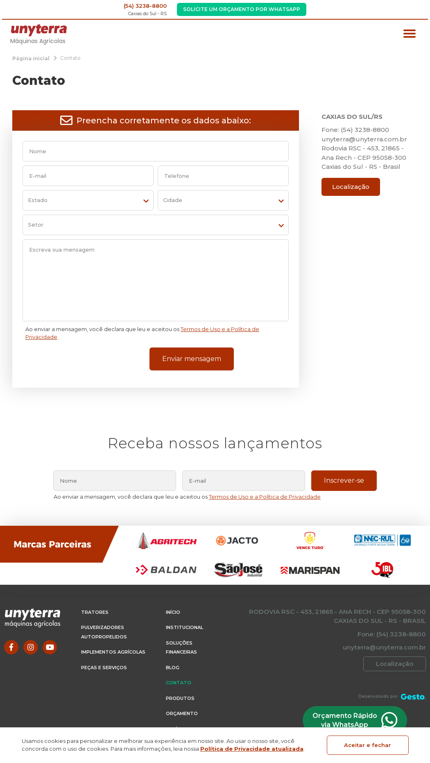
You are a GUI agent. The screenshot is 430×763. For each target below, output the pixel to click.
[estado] (88, 200)
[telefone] (223, 176)
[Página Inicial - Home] (39, 30)
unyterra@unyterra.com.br (364, 139)
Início (173, 612)
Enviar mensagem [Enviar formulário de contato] (191, 359)
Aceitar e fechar (367, 745)
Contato (178, 683)
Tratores (95, 612)
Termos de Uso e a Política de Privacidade (265, 496)
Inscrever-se (344, 480)
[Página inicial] (31, 58)
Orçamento (182, 713)
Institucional (184, 627)
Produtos (180, 698)
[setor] (155, 225)
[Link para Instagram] (30, 647)
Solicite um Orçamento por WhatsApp (241, 9)
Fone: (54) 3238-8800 (355, 130)
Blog (172, 667)
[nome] (156, 151)
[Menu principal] (409, 34)
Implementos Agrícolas (113, 652)
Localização (350, 187)
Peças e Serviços (104, 667)
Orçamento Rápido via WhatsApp (353, 720)
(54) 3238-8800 (145, 5)
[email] (88, 176)
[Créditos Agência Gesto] (413, 696)
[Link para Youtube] (50, 647)
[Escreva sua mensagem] (156, 280)
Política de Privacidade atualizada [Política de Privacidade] (251, 748)
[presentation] (80, 361)
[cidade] (223, 200)
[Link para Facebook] (11, 647)
